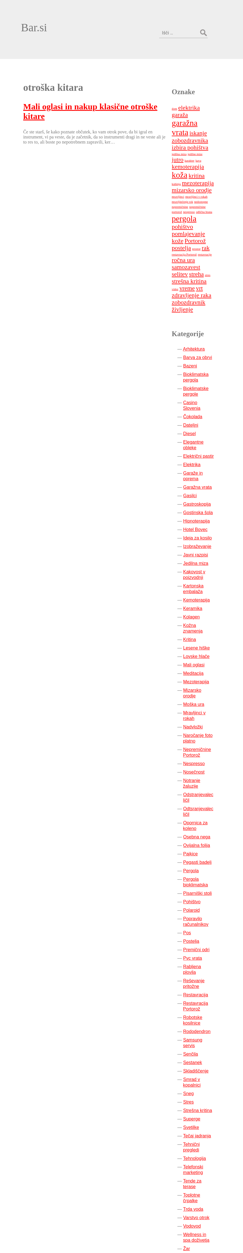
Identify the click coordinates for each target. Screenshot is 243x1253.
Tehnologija (198, 1067)
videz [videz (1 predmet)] (196, 238)
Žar (191, 1146)
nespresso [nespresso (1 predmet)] (182, 167)
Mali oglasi (198, 602)
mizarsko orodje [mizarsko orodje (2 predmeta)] (196, 146)
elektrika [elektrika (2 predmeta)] (193, 78)
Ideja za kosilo (202, 481)
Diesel (194, 377)
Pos (192, 859)
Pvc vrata (197, 884)
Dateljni (195, 368)
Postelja (196, 867)
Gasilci (194, 439)
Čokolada (197, 360)
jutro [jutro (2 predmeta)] (205, 115)
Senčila (195, 969)
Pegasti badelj (202, 788)
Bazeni (195, 314)
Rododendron (201, 952)
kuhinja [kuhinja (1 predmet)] (214, 132)
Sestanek (197, 977)
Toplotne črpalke (203, 1098)
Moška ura (198, 636)
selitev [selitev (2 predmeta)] (214, 223)
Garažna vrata (202, 430)
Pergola (195, 797)
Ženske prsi (199, 1169)
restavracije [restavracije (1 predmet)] (209, 210)
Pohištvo (196, 828)
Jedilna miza (200, 506)
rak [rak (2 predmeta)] (210, 204)
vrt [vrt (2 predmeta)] (179, 244)
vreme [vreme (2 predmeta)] (208, 237)
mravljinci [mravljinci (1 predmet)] (182, 152)
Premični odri (201, 876)
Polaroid (196, 836)
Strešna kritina (202, 1025)
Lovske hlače (201, 594)
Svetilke (195, 1042)
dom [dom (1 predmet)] (178, 79)
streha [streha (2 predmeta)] (183, 230)
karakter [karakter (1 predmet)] (217, 116)
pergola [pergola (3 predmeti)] (188, 174)
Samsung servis (204, 960)
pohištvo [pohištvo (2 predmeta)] (186, 182)
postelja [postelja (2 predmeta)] (185, 204)
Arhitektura (198, 298)
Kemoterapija (201, 543)
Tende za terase (203, 1090)
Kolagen (196, 560)
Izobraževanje (202, 489)
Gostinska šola (202, 455)
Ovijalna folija (201, 771)
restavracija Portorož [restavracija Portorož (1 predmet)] (188, 210)
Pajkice (195, 780)
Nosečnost (198, 704)
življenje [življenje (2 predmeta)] (186, 258)
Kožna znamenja (204, 568)
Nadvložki (197, 659)
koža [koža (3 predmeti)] (184, 130)
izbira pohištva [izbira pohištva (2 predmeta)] (194, 108)
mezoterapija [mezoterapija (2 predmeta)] (192, 139)
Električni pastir (203, 399)
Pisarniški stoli (202, 819)
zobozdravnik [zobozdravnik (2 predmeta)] (205, 251)
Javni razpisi (200, 498)
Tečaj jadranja (201, 1051)
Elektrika (196, 408)
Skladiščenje (200, 986)
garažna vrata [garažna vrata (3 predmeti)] (198, 86)
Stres (193, 1017)
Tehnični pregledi (204, 1059)
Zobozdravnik (201, 1177)
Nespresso (198, 695)
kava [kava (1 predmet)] (179, 123)
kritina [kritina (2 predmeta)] (201, 131)
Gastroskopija (201, 447)
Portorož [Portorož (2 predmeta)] (199, 196)
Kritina (194, 577)
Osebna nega (201, 763)
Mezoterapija (201, 619)
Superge (196, 1034)
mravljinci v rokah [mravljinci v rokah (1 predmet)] (201, 152)
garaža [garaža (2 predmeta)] (213, 78)
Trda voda (197, 1107)
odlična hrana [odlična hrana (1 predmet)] (197, 167)
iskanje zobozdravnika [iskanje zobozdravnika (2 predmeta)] (194, 98)
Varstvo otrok (201, 1115)
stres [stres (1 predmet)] (195, 231)
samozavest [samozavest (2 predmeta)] (190, 223)
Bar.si (25, 18)
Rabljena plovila (204, 893)
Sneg (193, 1008)
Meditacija (198, 611)
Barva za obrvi (202, 306)
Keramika (197, 551)
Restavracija (200, 915)
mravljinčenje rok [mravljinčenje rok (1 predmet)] (186, 157)
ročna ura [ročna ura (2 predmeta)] (187, 216)
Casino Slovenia (204, 351)
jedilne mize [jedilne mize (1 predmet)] (190, 116)
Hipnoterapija (201, 464)
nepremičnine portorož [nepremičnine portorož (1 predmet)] (207, 162)
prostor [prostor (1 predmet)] (200, 204)
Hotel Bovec (200, 472)
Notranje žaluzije (204, 712)
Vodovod (196, 1124)
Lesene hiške (201, 585)
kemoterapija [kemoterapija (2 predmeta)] (199, 122)
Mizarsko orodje (204, 628)
